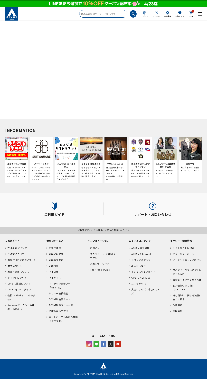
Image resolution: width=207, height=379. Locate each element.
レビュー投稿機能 (58, 293)
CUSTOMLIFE (139, 277)
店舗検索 (167, 16)
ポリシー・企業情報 (181, 240)
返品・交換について (18, 271)
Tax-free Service (100, 269)
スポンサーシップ (99, 263)
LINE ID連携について (19, 283)
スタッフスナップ (141, 259)
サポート (156, 16)
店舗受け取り (56, 254)
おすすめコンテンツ (140, 240)
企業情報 (177, 305)
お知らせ (95, 248)
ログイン (145, 16)
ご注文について (16, 254)
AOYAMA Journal (141, 254)
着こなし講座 (138, 265)
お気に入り (179, 16)
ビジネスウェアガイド (143, 271)
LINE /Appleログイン (19, 289)
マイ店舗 (53, 271)
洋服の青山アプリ (58, 311)
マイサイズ (55, 277)
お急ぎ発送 (55, 248)
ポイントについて (17, 277)
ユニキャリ (137, 283)
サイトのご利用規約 (183, 248)
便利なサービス (55, 240)
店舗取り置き (56, 259)
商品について (15, 265)
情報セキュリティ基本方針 (187, 279)
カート (191, 13)
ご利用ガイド (12, 240)
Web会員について (17, 248)
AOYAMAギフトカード (61, 305)
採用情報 (177, 311)
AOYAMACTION (140, 248)
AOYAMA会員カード (60, 299)
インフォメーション (99, 240)
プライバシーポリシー (185, 254)
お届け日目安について (20, 259)
